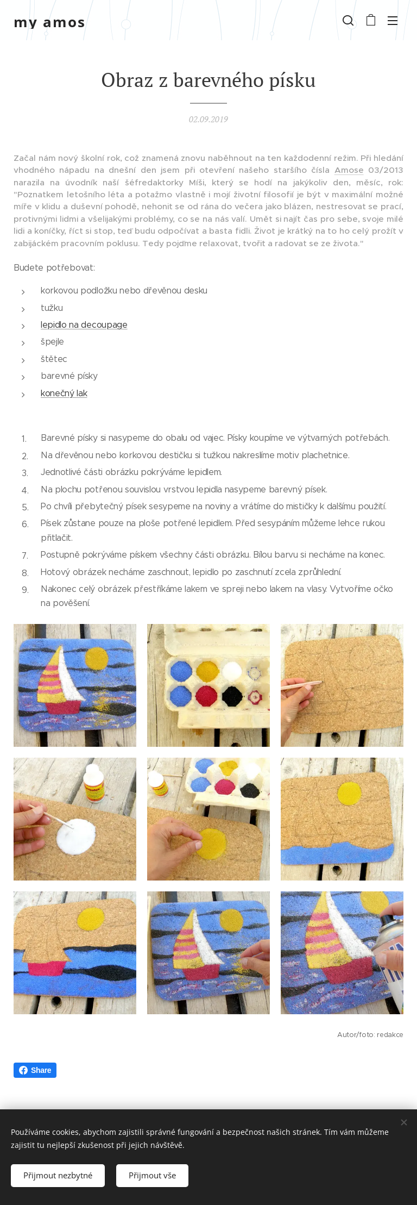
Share (35, 1070)
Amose (349, 170)
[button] (348, 20)
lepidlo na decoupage (84, 325)
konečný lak (64, 393)
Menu (392, 20)
